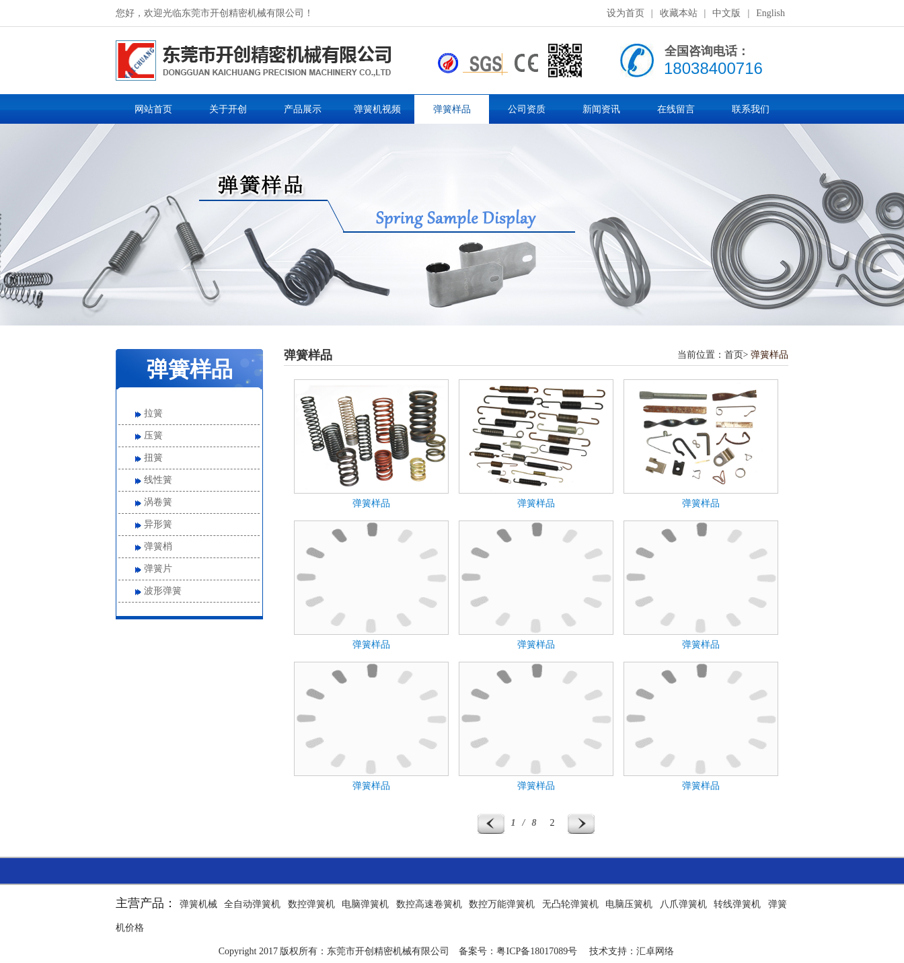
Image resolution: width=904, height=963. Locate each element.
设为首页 (625, 13)
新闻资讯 (601, 109)
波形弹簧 (163, 591)
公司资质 (526, 109)
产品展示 (303, 109)
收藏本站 (679, 13)
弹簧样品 (452, 109)
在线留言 (676, 109)
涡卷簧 (158, 502)
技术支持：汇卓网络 (631, 951)
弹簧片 (158, 569)
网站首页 (153, 109)
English (770, 13)
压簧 (153, 435)
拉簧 (153, 413)
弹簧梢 (158, 546)
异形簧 (158, 524)
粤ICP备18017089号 (536, 951)
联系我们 (750, 109)
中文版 (726, 13)
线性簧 (158, 480)
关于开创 (228, 109)
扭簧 (153, 458)
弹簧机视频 (377, 109)
